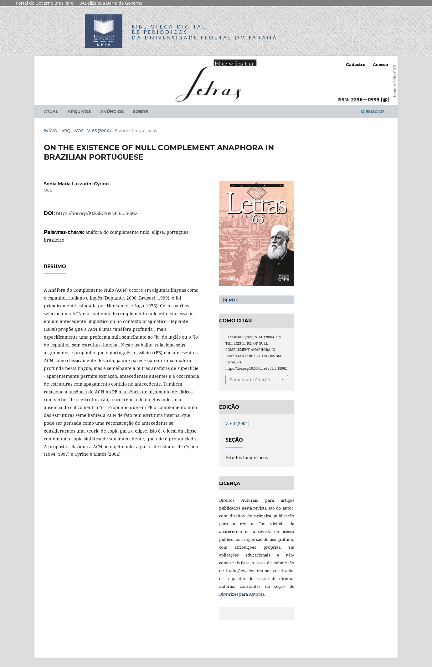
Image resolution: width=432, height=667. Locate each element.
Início (50, 130)
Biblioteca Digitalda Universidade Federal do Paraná (205, 32)
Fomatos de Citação (250, 379)
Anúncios (112, 111)
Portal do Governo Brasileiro (45, 3)
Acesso (380, 64)
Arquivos (79, 111)
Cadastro (356, 64)
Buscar (372, 111)
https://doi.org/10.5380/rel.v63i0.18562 (96, 213)
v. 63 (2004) (99, 130)
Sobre (140, 111)
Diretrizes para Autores (241, 594)
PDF (233, 299)
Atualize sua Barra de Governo (111, 3)
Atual (51, 111)
